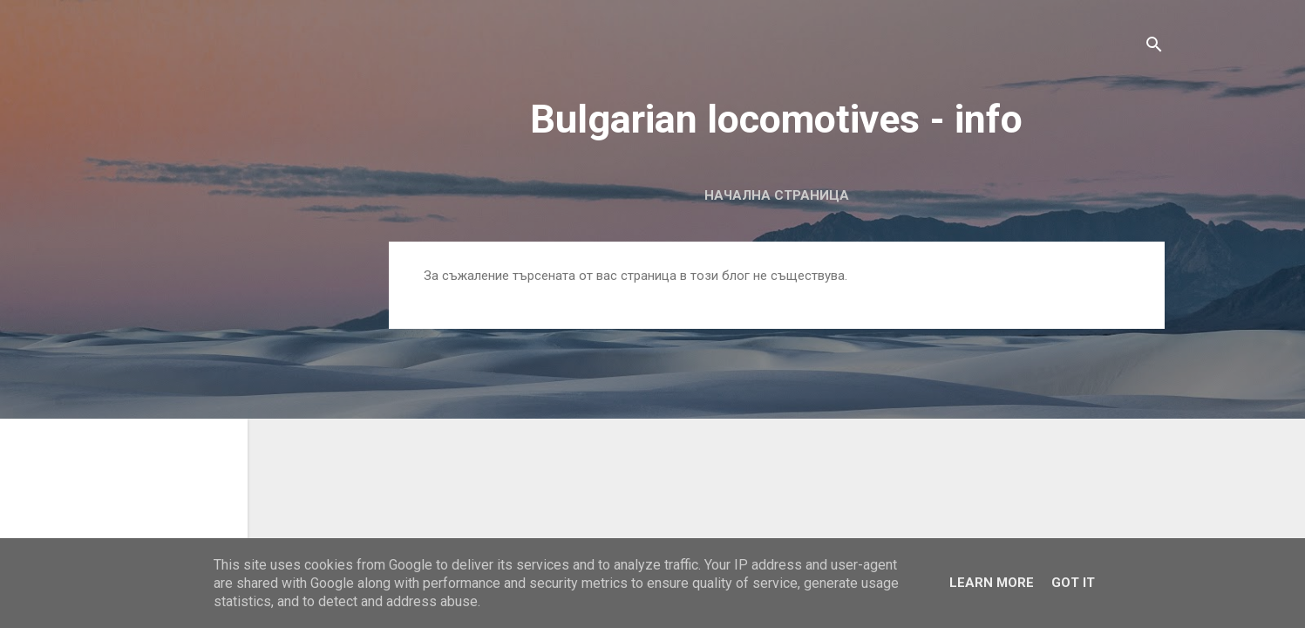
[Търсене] (1154, 47)
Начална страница (776, 195)
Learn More (991, 582)
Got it (1073, 582)
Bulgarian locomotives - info (776, 119)
